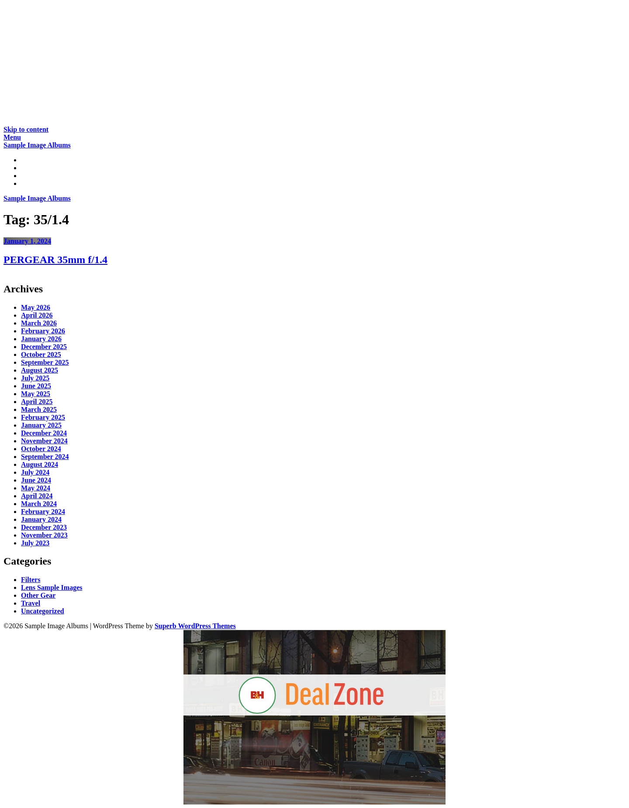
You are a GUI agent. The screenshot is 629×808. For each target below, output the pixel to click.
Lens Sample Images (51, 587)
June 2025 (36, 386)
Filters (30, 579)
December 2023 (44, 527)
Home (30, 160)
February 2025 (43, 417)
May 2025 (35, 393)
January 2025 (41, 425)
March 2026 (39, 323)
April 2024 (36, 496)
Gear (28, 175)
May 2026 (35, 307)
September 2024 (45, 456)
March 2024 (39, 503)
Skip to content (25, 129)
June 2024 (36, 480)
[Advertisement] (265, 64)
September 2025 (45, 362)
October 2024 (41, 448)
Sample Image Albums (37, 145)
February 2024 (43, 511)
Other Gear (38, 595)
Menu (12, 137)
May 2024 (35, 488)
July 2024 (35, 472)
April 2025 (36, 401)
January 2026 (41, 338)
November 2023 (44, 535)
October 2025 (41, 354)
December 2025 (44, 346)
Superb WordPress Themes (195, 626)
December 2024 (44, 433)
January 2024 (41, 519)
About (30, 183)
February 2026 (43, 331)
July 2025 (35, 378)
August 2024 (39, 464)
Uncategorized (42, 611)
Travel (30, 603)
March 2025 (39, 409)
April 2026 (36, 315)
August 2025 (39, 370)
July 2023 (35, 543)
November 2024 (44, 441)
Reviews (33, 167)
